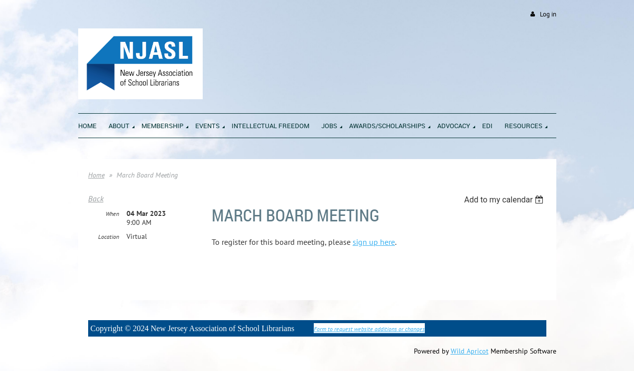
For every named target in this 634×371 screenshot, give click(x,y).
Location (108, 236)
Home (96, 175)
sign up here (374, 242)
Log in (548, 14)
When (112, 213)
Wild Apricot (470, 351)
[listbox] (505, 199)
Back (96, 198)
